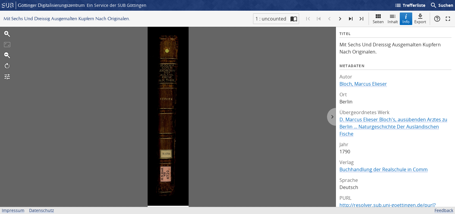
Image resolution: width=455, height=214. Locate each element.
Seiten (378, 18)
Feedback (444, 210)
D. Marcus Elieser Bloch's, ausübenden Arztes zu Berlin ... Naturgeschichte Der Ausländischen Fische (393, 126)
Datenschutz (41, 210)
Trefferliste (409, 5)
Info (406, 18)
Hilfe (437, 18)
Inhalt (393, 18)
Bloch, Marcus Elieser (363, 84)
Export (420, 18)
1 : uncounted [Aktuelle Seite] (270, 18)
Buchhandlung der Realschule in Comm (383, 169)
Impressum (13, 210)
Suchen (441, 5)
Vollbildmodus (447, 18)
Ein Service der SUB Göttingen (116, 5)
